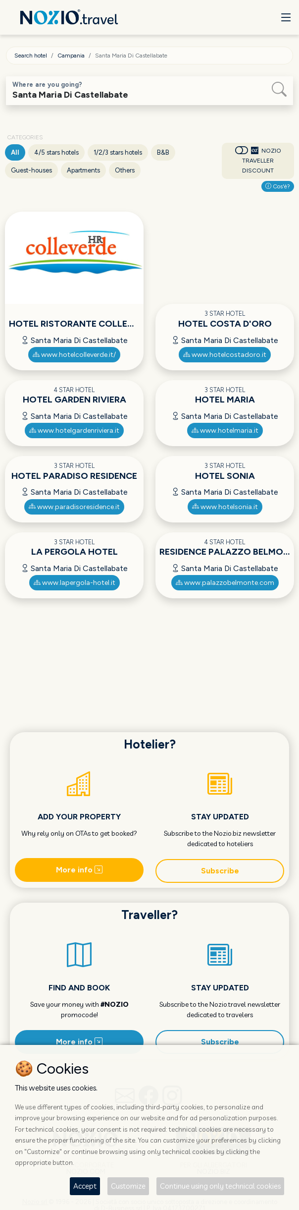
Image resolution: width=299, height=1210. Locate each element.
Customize (128, 1186)
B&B (163, 152)
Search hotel (30, 55)
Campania (71, 55)
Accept (85, 1186)
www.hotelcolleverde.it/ (74, 354)
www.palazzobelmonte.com (225, 582)
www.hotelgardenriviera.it (74, 430)
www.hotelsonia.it (225, 507)
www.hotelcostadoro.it (224, 354)
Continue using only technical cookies (220, 1186)
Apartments (83, 170)
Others (125, 170)
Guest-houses (31, 170)
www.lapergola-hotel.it (74, 582)
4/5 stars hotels (56, 152)
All (15, 152)
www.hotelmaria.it (225, 430)
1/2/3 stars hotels (118, 152)
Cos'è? (277, 186)
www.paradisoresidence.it (74, 507)
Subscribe (220, 870)
